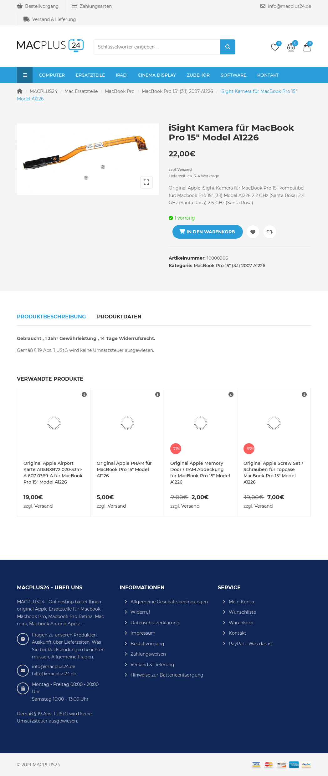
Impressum (143, 633)
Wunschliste (242, 612)
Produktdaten (119, 317)
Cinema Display (157, 75)
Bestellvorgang (38, 6)
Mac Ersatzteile (81, 91)
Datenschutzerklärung (155, 623)
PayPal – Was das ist (251, 644)
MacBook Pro (120, 91)
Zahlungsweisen (148, 654)
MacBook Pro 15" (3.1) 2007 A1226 (177, 91)
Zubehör (198, 75)
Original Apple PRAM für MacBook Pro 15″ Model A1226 (124, 469)
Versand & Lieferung (49, 19)
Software (233, 75)
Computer (52, 75)
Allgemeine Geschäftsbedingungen (169, 602)
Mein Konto (241, 602)
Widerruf (140, 612)
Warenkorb (241, 623)
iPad (121, 75)
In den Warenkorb (211, 232)
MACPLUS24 (43, 91)
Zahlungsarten (92, 6)
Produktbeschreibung (51, 317)
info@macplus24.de (285, 6)
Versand (184, 169)
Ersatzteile (90, 75)
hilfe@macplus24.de (54, 674)
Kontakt (268, 75)
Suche (227, 46)
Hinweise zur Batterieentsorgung (167, 675)
